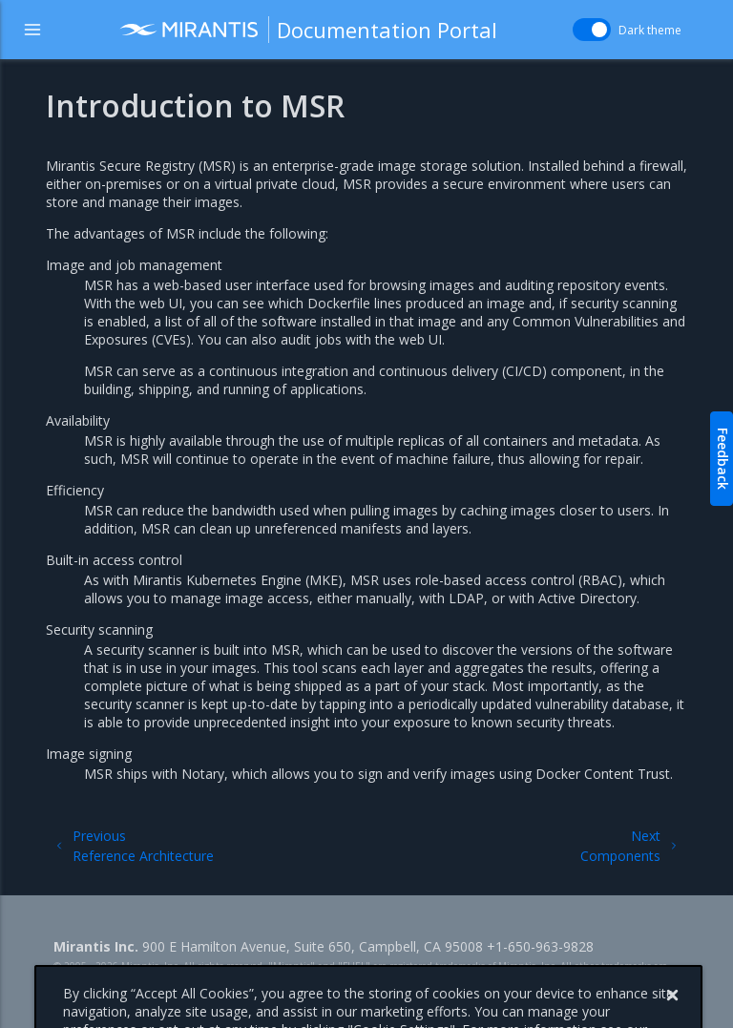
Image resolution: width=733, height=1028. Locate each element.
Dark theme (649, 30)
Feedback (723, 459)
